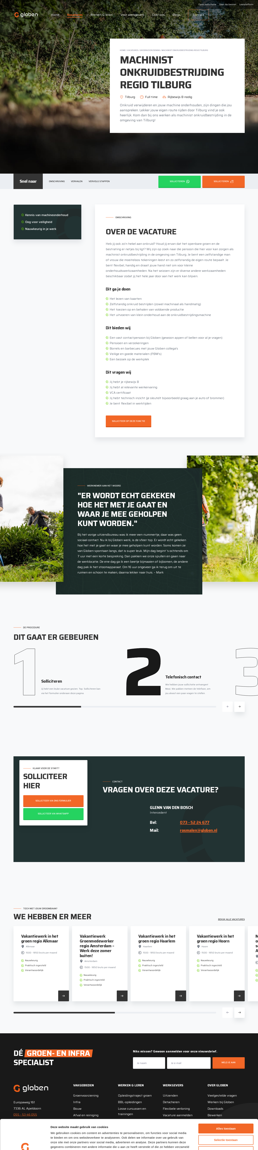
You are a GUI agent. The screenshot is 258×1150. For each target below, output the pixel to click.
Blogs (176, 14)
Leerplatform (246, 4)
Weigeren (225, 1125)
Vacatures (75, 14)
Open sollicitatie (207, 4)
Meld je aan (228, 1062)
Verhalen (76, 181)
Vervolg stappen (99, 181)
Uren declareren (227, 4)
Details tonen (208, 1142)
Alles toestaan (226, 1102)
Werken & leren (101, 14)
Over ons (158, 14)
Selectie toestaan (226, 1114)
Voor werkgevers (132, 14)
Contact (198, 14)
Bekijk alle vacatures (231, 919)
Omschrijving (57, 181)
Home (55, 14)
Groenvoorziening (150, 50)
